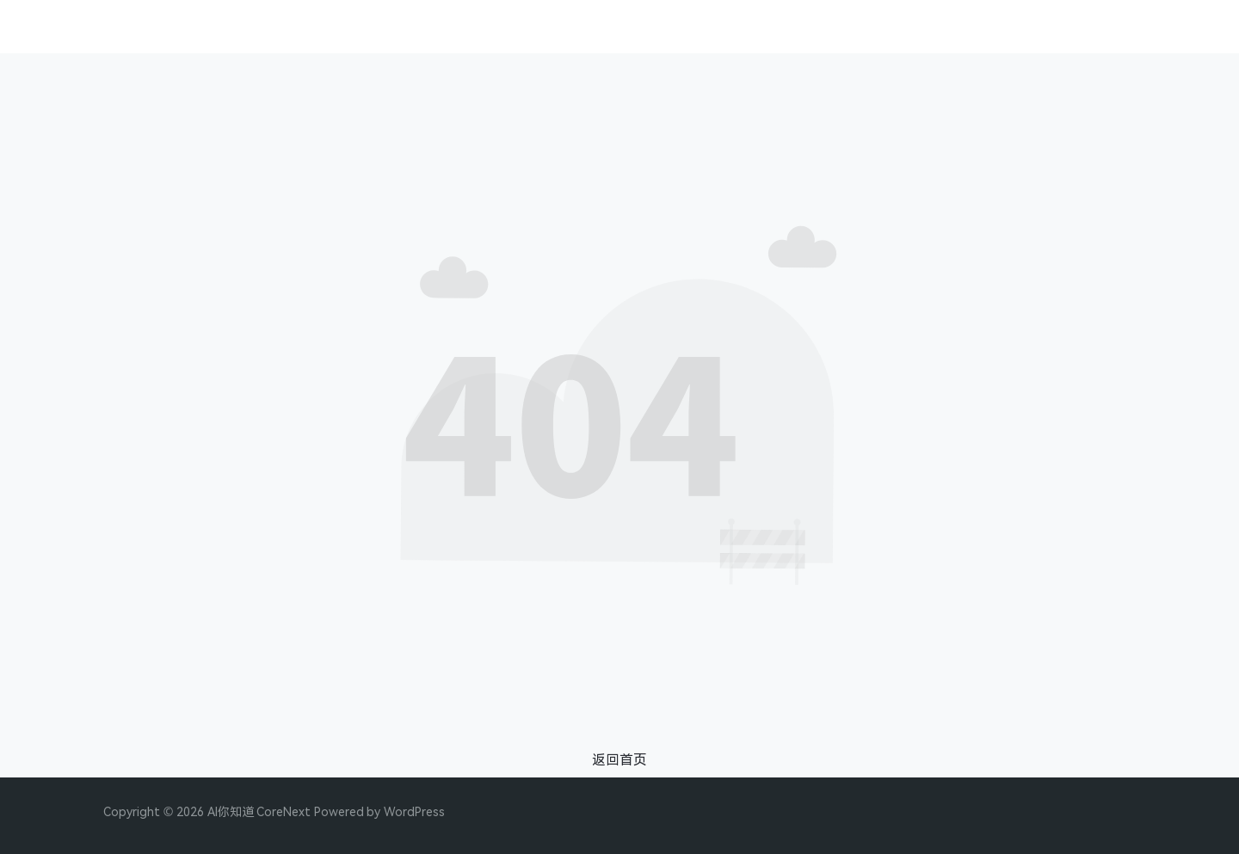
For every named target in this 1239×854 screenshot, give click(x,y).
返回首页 (619, 759)
